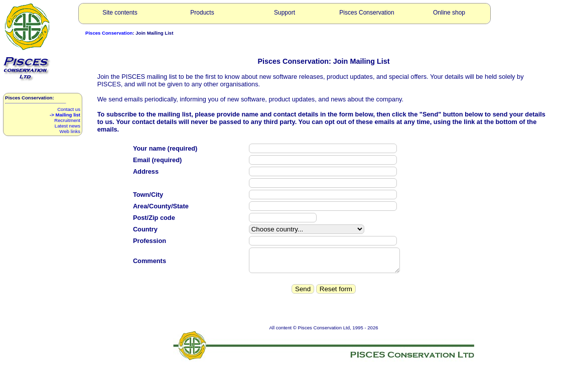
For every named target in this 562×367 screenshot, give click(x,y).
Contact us (68, 109)
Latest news (67, 126)
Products (202, 12)
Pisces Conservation (366, 12)
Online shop (449, 12)
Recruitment (67, 120)
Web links (70, 131)
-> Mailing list (65, 114)
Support (284, 12)
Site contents (119, 12)
